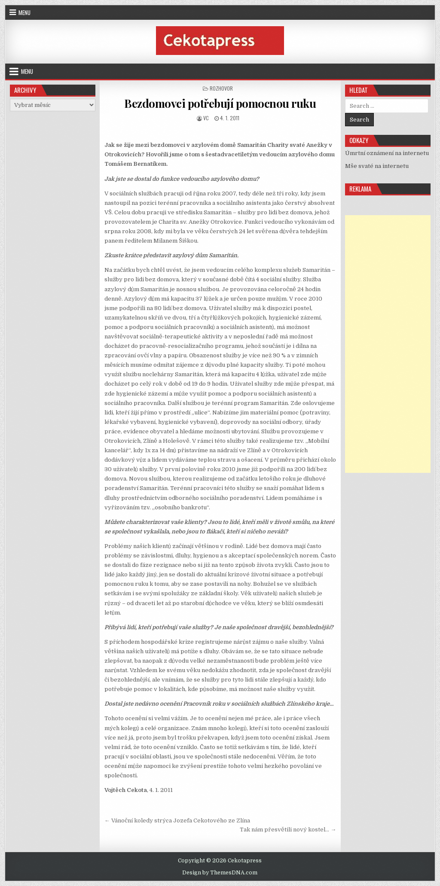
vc (206, 118)
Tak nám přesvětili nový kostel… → (288, 829)
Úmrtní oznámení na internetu (387, 153)
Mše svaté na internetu (377, 166)
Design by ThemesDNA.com (219, 873)
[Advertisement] (388, 344)
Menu (24, 12)
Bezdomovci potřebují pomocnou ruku (220, 103)
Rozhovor (221, 88)
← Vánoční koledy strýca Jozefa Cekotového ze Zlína (177, 820)
